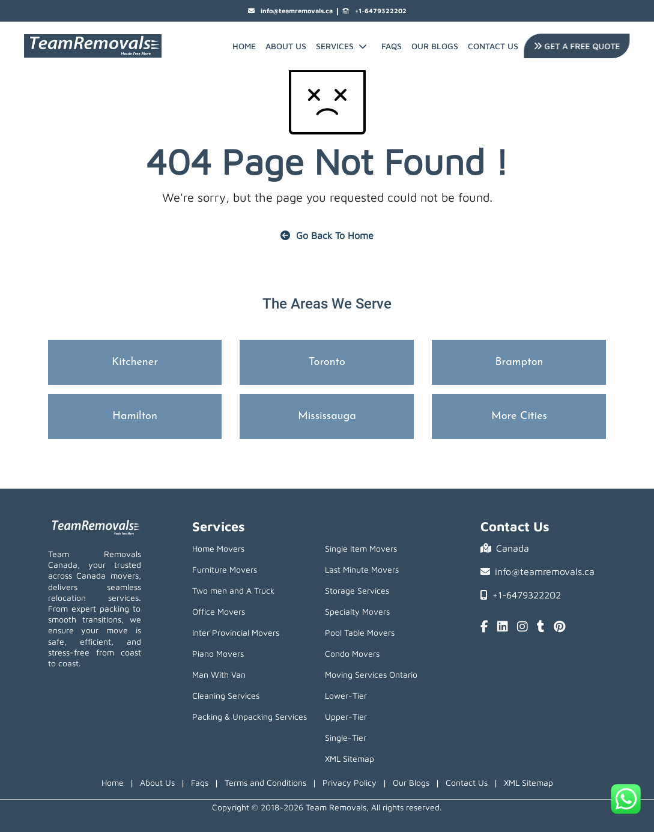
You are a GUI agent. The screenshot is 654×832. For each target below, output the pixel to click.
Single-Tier (345, 737)
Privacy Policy (349, 782)
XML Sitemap (349, 758)
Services (341, 46)
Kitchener (135, 362)
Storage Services (357, 590)
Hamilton (134, 416)
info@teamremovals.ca (290, 11)
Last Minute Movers (362, 569)
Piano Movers (218, 653)
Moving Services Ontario (371, 674)
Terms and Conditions (265, 782)
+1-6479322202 (374, 11)
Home (244, 46)
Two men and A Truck (233, 590)
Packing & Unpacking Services (249, 716)
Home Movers (218, 548)
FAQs (391, 46)
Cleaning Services (225, 695)
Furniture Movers (224, 569)
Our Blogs (434, 46)
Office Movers (218, 611)
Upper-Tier (346, 716)
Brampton (519, 362)
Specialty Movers (357, 611)
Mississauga (327, 416)
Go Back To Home (327, 235)
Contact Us (493, 46)
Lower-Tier (346, 695)
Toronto (327, 362)
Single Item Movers (361, 548)
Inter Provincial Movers (235, 632)
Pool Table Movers (360, 632)
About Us (285, 46)
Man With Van (219, 674)
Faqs (199, 782)
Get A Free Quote (576, 46)
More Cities (519, 416)
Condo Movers (352, 653)
